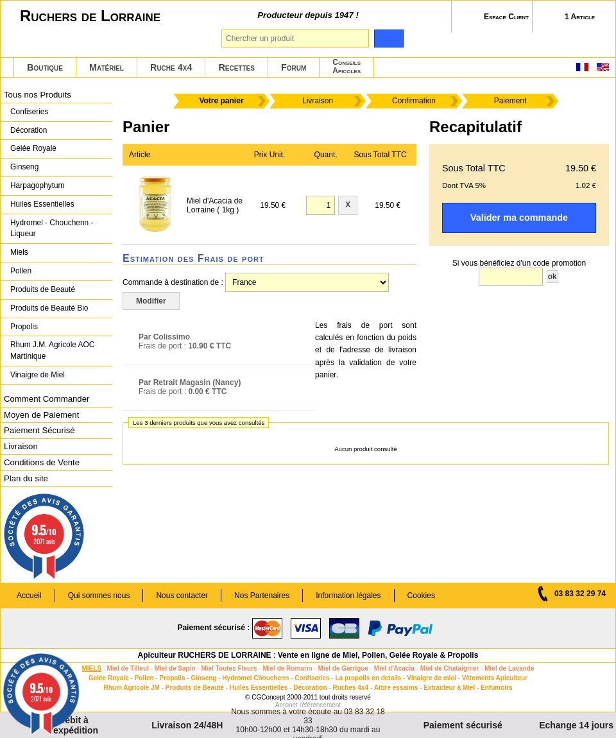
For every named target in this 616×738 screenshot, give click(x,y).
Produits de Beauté (42, 289)
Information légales (348, 595)
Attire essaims (396, 687)
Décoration (28, 130)
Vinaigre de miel (431, 678)
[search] (388, 38)
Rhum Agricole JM (131, 687)
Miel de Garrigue (343, 668)
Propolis (24, 326)
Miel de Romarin (287, 668)
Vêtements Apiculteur (494, 678)
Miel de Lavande (509, 668)
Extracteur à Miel (449, 687)
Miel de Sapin (175, 668)
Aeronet (286, 704)
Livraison (21, 446)
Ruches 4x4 (350, 687)
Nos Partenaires (261, 595)
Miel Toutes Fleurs (229, 668)
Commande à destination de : (173, 282)
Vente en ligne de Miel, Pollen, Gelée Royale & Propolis (378, 655)
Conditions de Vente (42, 462)
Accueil (29, 595)
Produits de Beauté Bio (49, 308)
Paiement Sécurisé (39, 430)
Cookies (421, 595)
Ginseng (24, 166)
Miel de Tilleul (127, 668)
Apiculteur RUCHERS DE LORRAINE (204, 655)
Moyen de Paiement (41, 415)
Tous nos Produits (37, 94)
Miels (19, 252)
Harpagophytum (37, 185)
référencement (320, 704)
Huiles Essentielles (42, 204)
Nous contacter (182, 595)
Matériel (106, 67)
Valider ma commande (519, 217)
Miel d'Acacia (394, 668)
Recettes (236, 67)
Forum (293, 67)
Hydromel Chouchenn (255, 678)
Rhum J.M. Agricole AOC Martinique (52, 350)
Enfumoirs (496, 687)
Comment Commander (46, 399)
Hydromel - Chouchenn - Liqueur (51, 228)
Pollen (20, 270)
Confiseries (29, 111)
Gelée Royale (33, 148)
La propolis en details (369, 678)
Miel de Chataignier (449, 668)
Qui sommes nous (99, 595)
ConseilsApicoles (346, 66)
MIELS (91, 668)
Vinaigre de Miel (37, 374)
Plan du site (26, 478)
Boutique (45, 67)
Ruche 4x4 (171, 67)
